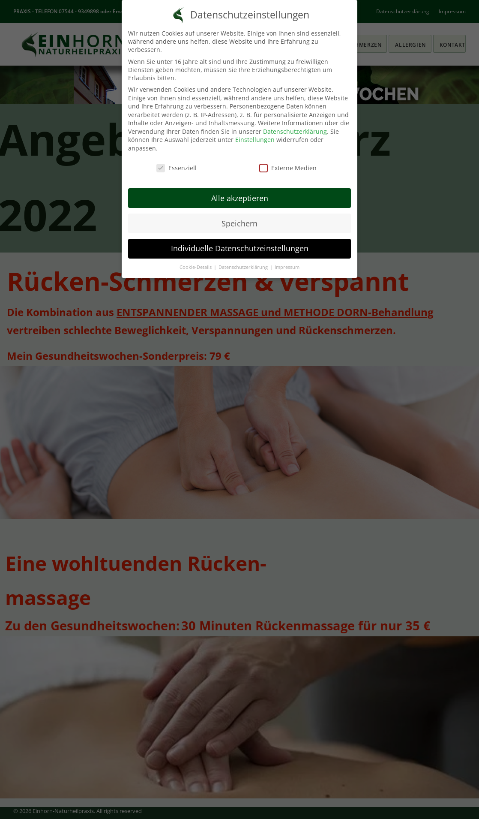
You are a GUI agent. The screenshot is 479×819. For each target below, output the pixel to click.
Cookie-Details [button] (196, 267)
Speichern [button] (239, 223)
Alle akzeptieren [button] (239, 198)
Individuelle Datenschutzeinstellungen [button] (239, 248)
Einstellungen (255, 139)
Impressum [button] (287, 267)
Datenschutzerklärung (295, 131)
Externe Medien (288, 168)
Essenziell (176, 168)
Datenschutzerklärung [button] (244, 267)
